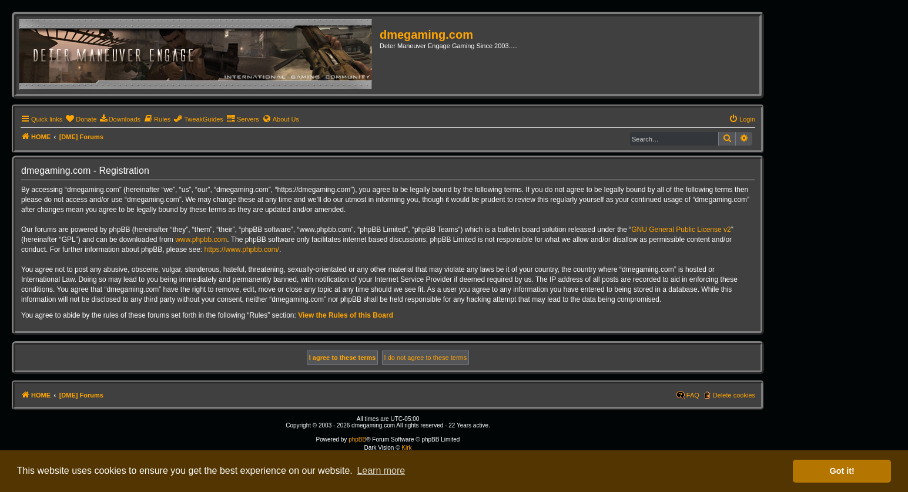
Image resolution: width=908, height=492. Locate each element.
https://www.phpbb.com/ (242, 249)
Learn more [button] (381, 471)
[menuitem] (80, 119)
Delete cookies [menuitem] (734, 395)
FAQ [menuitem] (692, 395)
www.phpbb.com (201, 239)
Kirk (406, 447)
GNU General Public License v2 (681, 229)
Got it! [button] (842, 471)
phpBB (357, 439)
